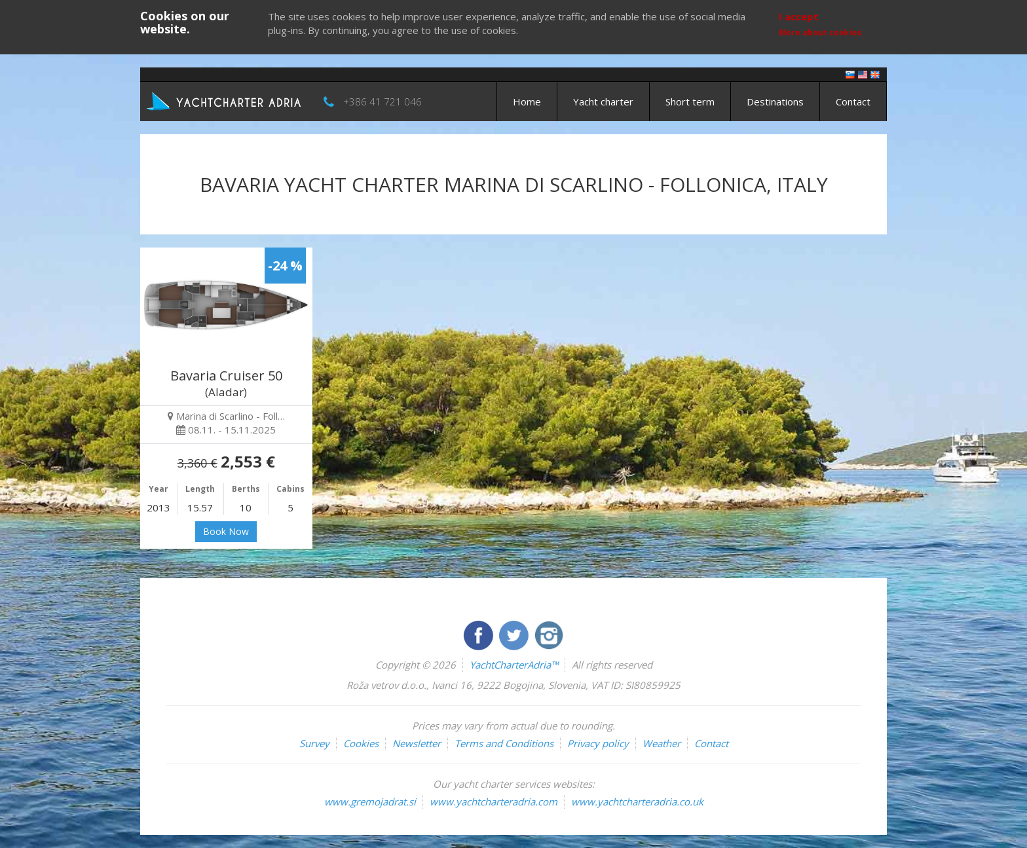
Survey (314, 743)
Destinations (775, 101)
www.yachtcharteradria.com (493, 801)
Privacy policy (598, 743)
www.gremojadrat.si (370, 801)
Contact (853, 101)
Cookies (361, 743)
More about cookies (820, 32)
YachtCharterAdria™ (514, 664)
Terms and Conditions (504, 743)
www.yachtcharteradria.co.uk (637, 801)
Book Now (226, 531)
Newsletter (416, 743)
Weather (662, 743)
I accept (799, 16)
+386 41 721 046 (382, 101)
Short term (690, 101)
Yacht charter (603, 101)
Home (527, 101)
